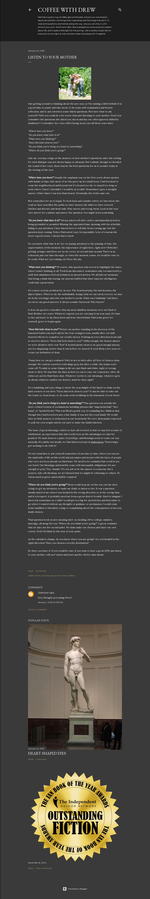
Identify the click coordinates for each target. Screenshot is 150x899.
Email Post (41, 571)
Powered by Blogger (75, 889)
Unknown (43, 592)
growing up (47, 575)
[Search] (120, 9)
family (38, 575)
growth (57, 575)
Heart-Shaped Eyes (47, 753)
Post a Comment (37, 609)
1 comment (41, 759)
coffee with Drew (66, 10)
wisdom (71, 575)
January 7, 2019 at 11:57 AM (50, 602)
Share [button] (30, 571)
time (64, 575)
